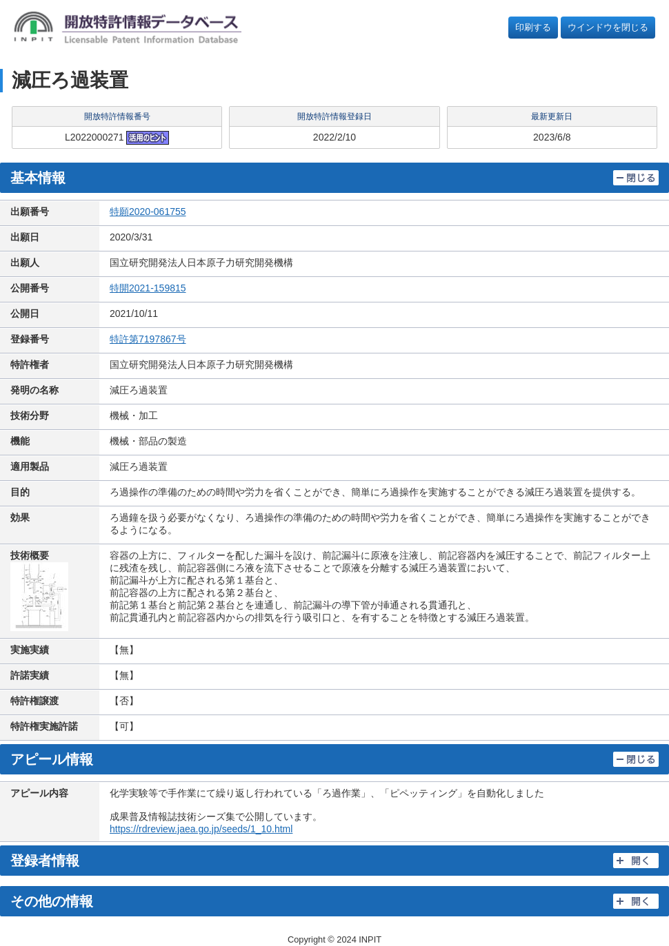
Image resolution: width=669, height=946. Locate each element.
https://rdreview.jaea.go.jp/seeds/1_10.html (201, 828)
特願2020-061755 (148, 211)
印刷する (533, 27)
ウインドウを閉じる (608, 27)
